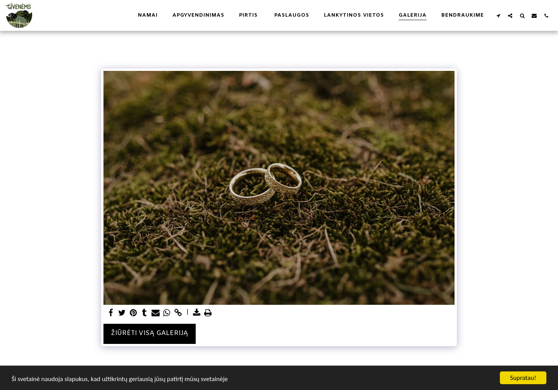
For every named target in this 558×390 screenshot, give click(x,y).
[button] (498, 15)
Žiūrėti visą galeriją (149, 333)
